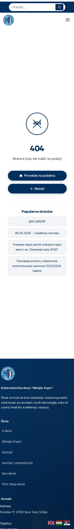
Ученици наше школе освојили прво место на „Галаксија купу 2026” (37, 247)
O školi (7, 431)
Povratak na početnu (37, 175)
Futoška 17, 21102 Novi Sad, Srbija (23, 512)
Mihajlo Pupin (11, 441)
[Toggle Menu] (68, 19)
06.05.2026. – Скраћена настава (37, 233)
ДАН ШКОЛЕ (37, 221)
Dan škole (9, 473)
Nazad (37, 189)
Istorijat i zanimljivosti (17, 463)
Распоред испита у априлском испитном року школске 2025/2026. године (37, 265)
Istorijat (7, 452)
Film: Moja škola (13, 484)
